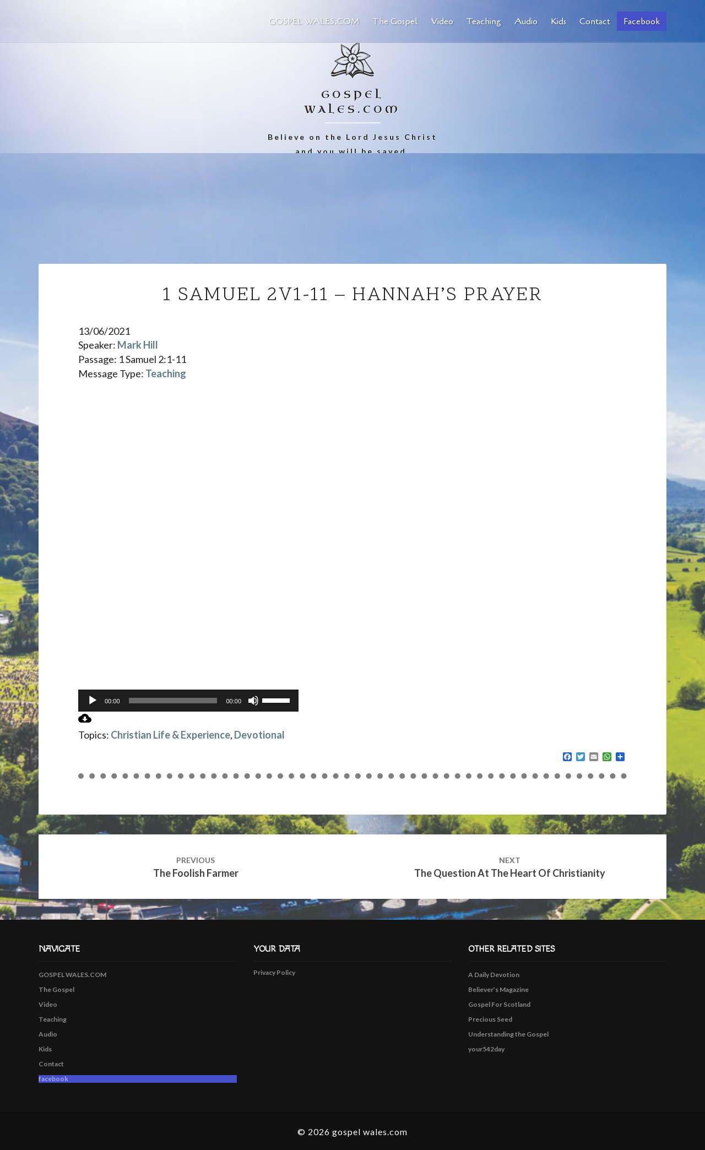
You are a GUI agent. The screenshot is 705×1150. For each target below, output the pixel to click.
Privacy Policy (274, 972)
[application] (188, 701)
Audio (526, 21)
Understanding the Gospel (508, 1034)
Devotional (259, 735)
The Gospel (395, 21)
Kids (558, 21)
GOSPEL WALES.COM (314, 21)
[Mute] (253, 700)
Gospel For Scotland (499, 1004)
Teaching (484, 21)
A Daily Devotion (493, 974)
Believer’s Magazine (498, 989)
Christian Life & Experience (170, 735)
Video (442, 21)
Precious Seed (490, 1019)
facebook (641, 21)
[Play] (92, 700)
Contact (594, 21)
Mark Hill (137, 345)
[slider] (173, 700)
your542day (486, 1049)
